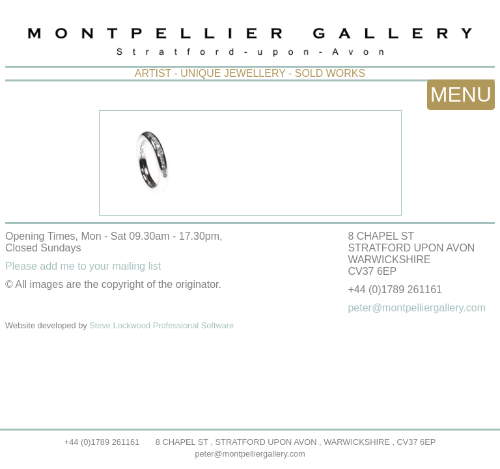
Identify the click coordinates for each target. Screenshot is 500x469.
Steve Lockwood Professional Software (161, 325)
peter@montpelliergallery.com (250, 454)
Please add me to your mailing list (83, 266)
